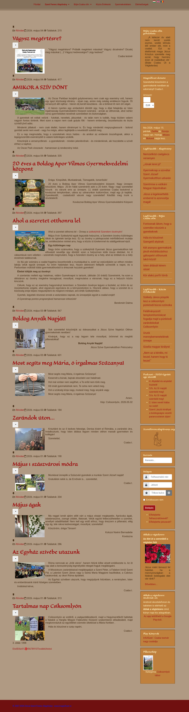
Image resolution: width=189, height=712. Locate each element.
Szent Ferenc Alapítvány (56, 4)
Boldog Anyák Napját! (39, 318)
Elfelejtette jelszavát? (160, 521)
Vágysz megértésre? (37, 38)
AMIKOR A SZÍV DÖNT (40, 87)
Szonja (165, 131)
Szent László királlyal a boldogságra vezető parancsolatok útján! (160, 413)
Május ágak (27, 505)
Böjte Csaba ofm (81, 4)
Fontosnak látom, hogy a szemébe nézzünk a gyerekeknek (157, 227)
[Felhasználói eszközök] (15, 45)
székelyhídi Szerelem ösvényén (105, 231)
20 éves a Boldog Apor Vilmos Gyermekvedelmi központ (70, 166)
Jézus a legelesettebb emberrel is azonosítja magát (156, 198)
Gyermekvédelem (123, 4)
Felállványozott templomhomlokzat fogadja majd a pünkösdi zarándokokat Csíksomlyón (157, 319)
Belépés (149, 507)
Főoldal (37, 4)
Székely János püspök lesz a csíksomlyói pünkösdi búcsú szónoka (157, 301)
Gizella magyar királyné (156, 346)
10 (36, 648)
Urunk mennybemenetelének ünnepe (156, 336)
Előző (20, 648)
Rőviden (20, 30)
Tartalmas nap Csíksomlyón (47, 606)
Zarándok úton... (34, 418)
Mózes (166, 134)
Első (15, 648)
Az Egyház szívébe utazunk (46, 552)
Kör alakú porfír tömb (155, 275)
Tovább (41, 648)
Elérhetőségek (141, 4)
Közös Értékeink (103, 4)
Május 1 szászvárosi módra (45, 464)
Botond (150, 138)
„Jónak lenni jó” (152, 164)
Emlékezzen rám (154, 499)
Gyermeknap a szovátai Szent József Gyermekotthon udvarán (157, 174)
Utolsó (48, 648)
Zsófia (154, 131)
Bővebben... (151, 584)
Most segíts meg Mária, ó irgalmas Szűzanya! (68, 363)
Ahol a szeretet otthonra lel (46, 220)
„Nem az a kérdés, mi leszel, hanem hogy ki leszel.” (155, 356)
